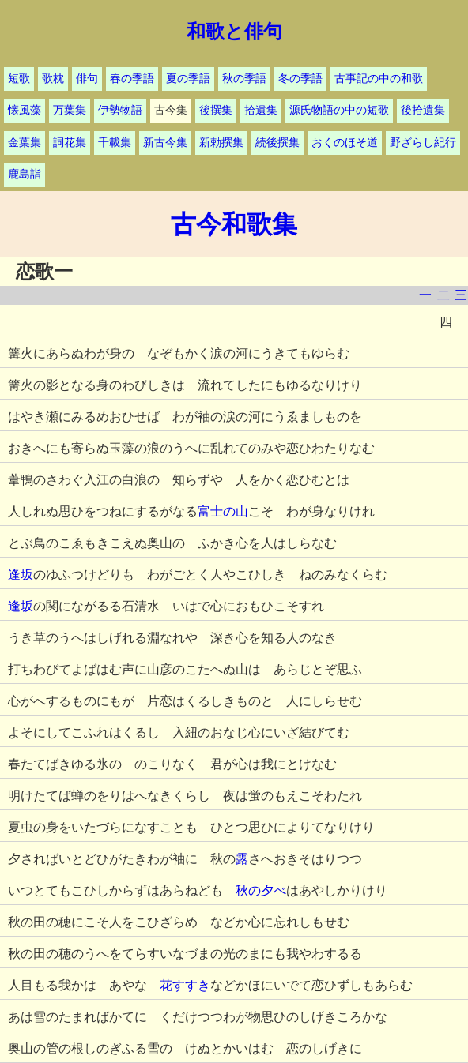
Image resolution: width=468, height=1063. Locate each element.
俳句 (87, 79)
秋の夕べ (261, 890)
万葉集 (69, 110)
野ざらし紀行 (423, 142)
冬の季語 (300, 79)
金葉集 (24, 142)
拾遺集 (260, 110)
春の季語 (132, 79)
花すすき (185, 985)
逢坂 (20, 574)
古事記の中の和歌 (378, 79)
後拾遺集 (423, 110)
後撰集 (215, 110)
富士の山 (223, 511)
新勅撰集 (221, 142)
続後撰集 (277, 142)
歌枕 (53, 79)
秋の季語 (244, 79)
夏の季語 (188, 79)
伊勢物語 (120, 110)
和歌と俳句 (234, 31)
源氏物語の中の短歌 (339, 110)
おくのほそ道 (344, 142)
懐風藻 (24, 110)
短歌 (19, 79)
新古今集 (165, 142)
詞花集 (69, 142)
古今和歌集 (234, 224)
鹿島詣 (24, 174)
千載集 (114, 142)
